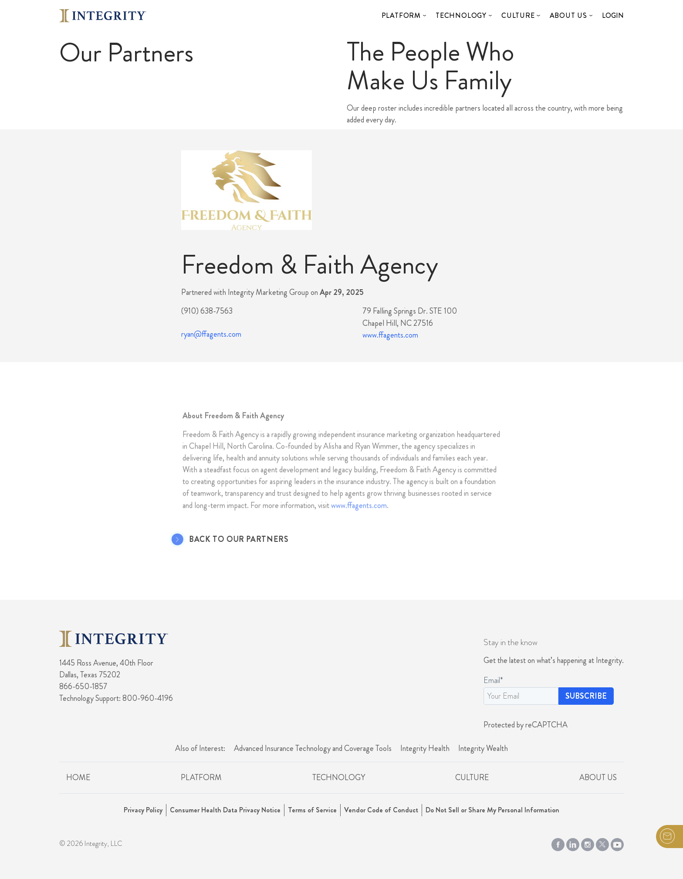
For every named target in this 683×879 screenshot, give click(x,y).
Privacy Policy (143, 810)
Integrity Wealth (483, 748)
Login (613, 15)
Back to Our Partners (224, 539)
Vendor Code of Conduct (381, 810)
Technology (461, 15)
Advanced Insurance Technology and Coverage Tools (313, 748)
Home (78, 777)
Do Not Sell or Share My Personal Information (492, 810)
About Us (568, 15)
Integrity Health (425, 748)
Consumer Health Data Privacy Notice (225, 810)
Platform (401, 15)
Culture (518, 15)
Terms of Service (312, 810)
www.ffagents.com (390, 335)
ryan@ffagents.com (211, 334)
